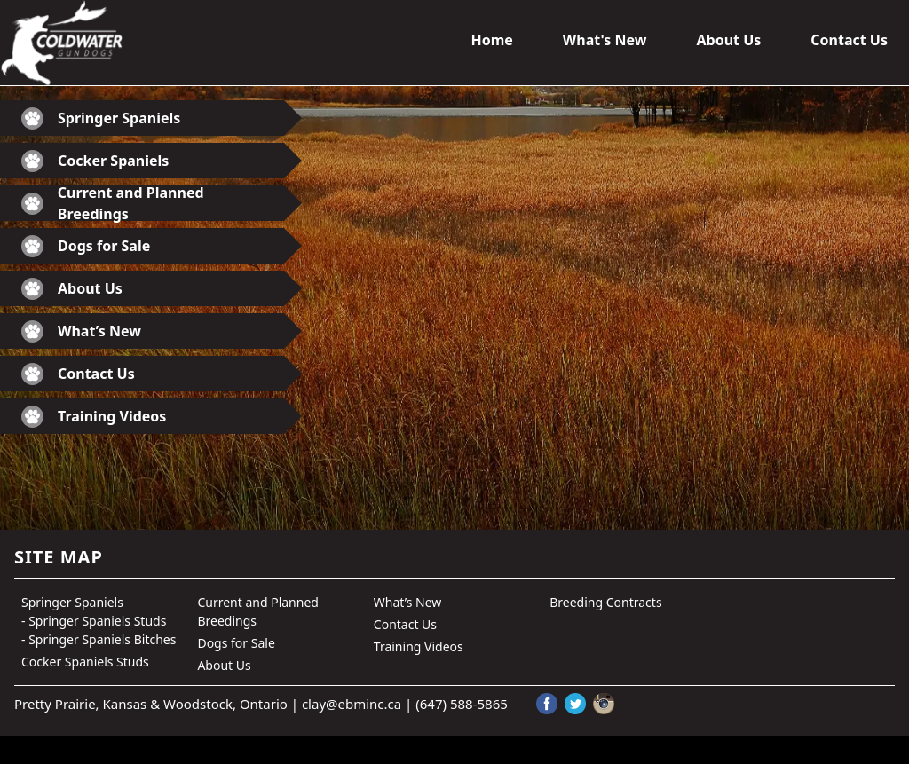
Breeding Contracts (605, 602)
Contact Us (849, 40)
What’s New (81, 331)
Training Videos (93, 417)
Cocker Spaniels (95, 161)
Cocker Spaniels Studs (85, 661)
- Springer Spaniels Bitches (98, 639)
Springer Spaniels (100, 118)
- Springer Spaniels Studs (93, 620)
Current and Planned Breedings (112, 203)
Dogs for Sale (85, 246)
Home (491, 40)
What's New (605, 40)
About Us (728, 40)
